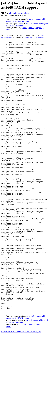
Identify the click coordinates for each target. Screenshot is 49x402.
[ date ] (24, 28)
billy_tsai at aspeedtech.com (19, 13)
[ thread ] (31, 28)
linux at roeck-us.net (34, 38)
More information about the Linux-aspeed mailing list (21, 387)
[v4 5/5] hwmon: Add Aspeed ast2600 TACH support (25, 20)
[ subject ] (38, 28)
